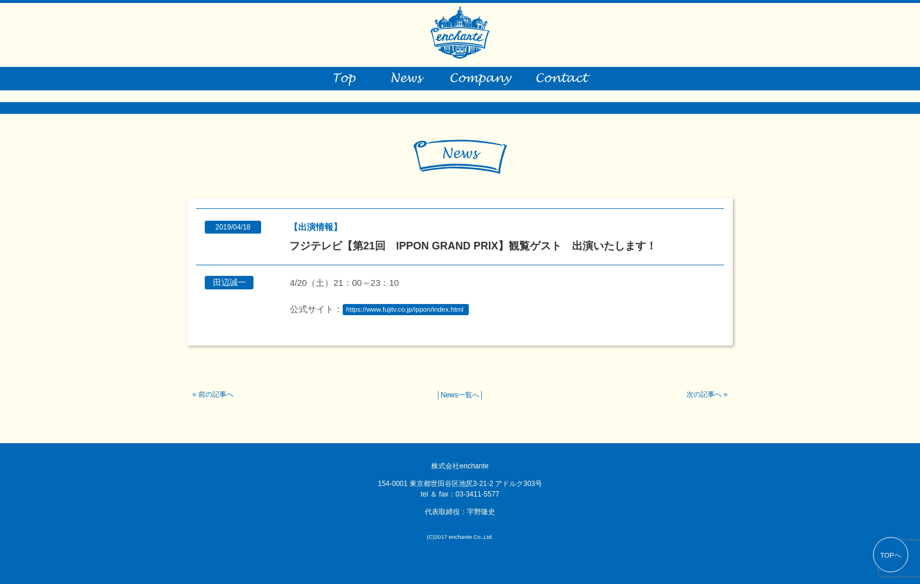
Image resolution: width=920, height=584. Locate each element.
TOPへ (890, 555)
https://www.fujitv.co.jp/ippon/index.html (405, 309)
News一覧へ (460, 395)
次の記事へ (704, 394)
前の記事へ (216, 394)
